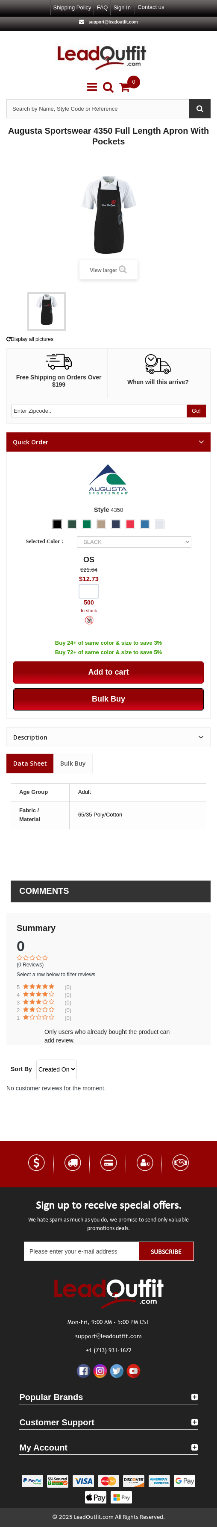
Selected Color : (46, 541)
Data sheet (30, 763)
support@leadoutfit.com (112, 22)
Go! (196, 411)
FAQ (102, 7)
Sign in (121, 7)
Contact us (151, 7)
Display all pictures (29, 339)
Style (101, 509)
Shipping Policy (72, 7)
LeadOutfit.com (94, 1517)
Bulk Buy (73, 763)
